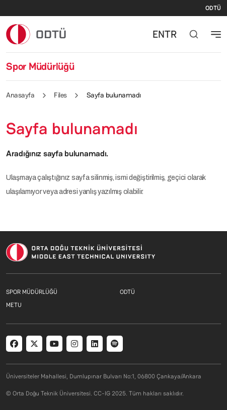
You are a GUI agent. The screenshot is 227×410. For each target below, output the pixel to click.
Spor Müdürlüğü (40, 66)
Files (60, 94)
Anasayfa (20, 94)
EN (159, 34)
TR (171, 34)
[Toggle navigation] (216, 34)
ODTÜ (213, 8)
